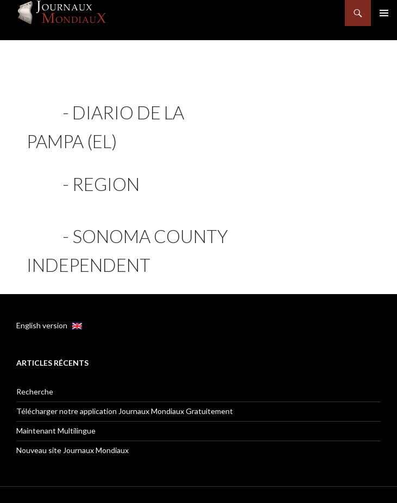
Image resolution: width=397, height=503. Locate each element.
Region (106, 184)
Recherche (34, 391)
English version (49, 325)
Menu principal (384, 13)
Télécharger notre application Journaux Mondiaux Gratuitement (124, 411)
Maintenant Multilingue (56, 430)
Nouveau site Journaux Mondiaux (72, 450)
